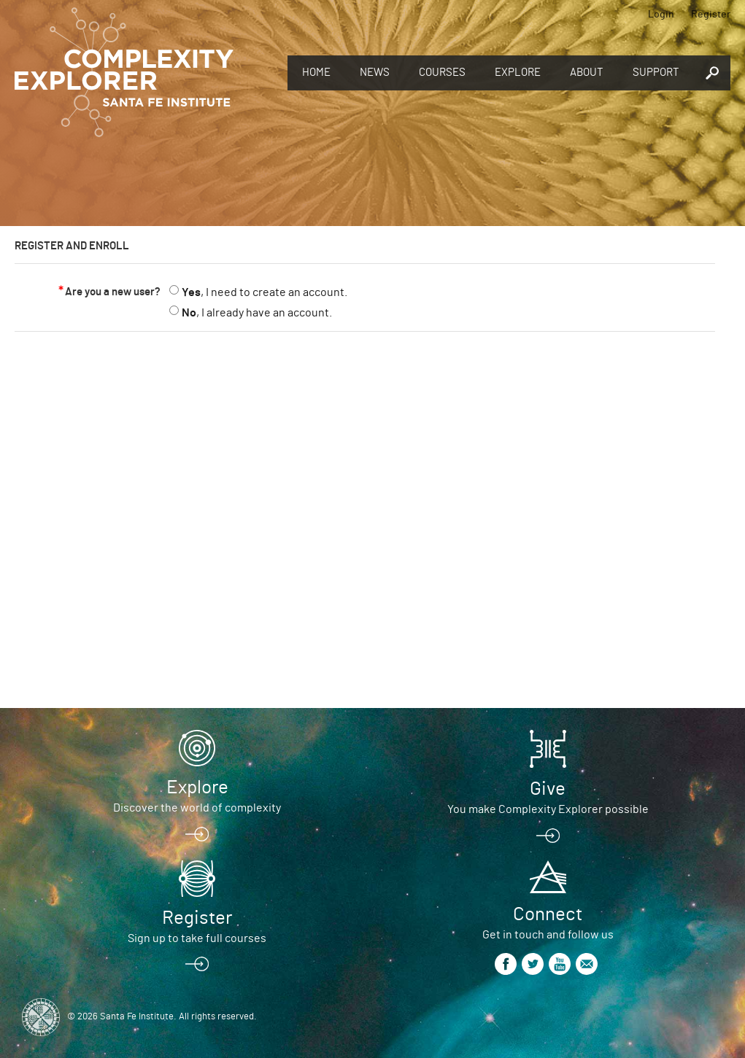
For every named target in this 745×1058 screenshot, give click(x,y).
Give (547, 788)
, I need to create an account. (264, 292)
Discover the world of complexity (197, 808)
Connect (547, 914)
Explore (518, 72)
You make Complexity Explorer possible (548, 809)
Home (316, 72)
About (586, 72)
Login (661, 14)
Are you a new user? (113, 292)
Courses (442, 72)
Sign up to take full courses (197, 938)
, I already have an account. (257, 313)
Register (710, 14)
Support (656, 72)
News (375, 72)
